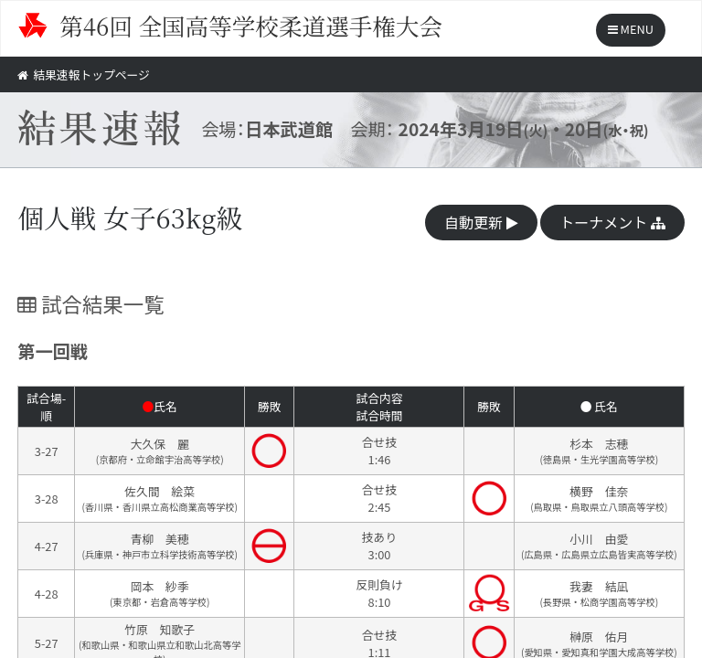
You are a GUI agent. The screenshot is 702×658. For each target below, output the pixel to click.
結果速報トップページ (83, 74)
